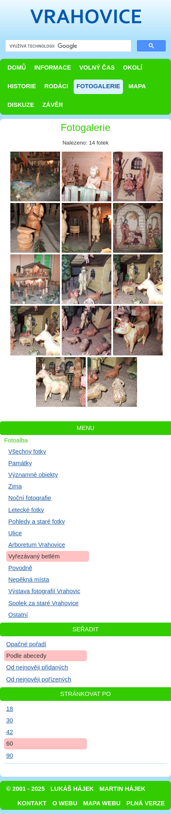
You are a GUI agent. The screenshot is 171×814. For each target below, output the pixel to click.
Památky (20, 463)
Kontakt (32, 803)
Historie (21, 86)
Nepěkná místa (28, 579)
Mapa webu (101, 803)
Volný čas (97, 67)
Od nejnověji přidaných (37, 667)
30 (9, 720)
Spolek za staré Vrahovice (43, 603)
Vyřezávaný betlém (34, 556)
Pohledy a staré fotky (36, 521)
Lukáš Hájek (72, 788)
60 (9, 743)
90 (9, 755)
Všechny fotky (27, 451)
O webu (65, 803)
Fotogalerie (98, 86)
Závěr (52, 104)
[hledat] (67, 46)
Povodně (20, 568)
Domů (16, 67)
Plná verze (145, 803)
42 (9, 732)
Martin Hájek (122, 788)
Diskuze (20, 104)
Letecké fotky (26, 510)
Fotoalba (16, 440)
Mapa (137, 86)
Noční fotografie (29, 498)
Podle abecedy (26, 655)
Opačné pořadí (26, 644)
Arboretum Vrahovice (36, 544)
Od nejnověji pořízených (38, 679)
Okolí (132, 67)
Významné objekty (33, 474)
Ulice (15, 533)
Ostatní (18, 614)
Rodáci (56, 86)
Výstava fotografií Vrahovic (44, 591)
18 (9, 708)
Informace (52, 67)
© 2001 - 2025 (25, 788)
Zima (15, 486)
